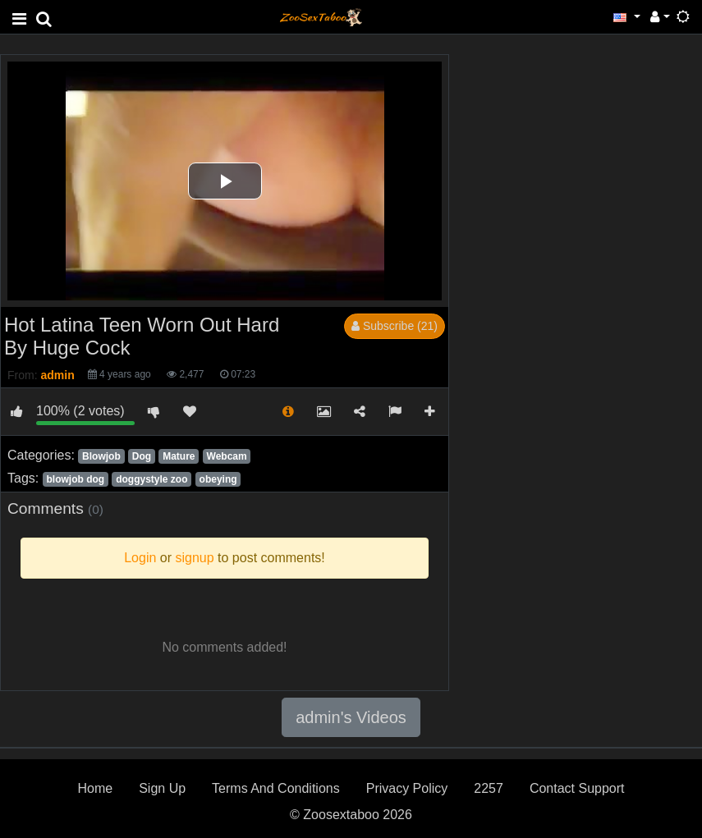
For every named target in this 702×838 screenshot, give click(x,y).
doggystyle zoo (151, 479)
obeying (218, 479)
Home (94, 788)
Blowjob (101, 456)
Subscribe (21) (394, 325)
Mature (179, 456)
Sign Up (162, 788)
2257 (488, 788)
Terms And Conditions (276, 788)
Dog (141, 456)
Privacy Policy (407, 788)
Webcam (227, 456)
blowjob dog (75, 479)
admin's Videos (351, 717)
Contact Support (577, 788)
